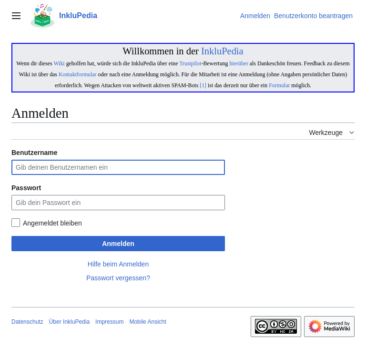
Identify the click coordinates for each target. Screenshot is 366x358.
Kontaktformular (78, 74)
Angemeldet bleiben (52, 223)
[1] (203, 85)
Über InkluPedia (69, 321)
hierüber (238, 63)
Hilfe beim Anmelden (118, 264)
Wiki (58, 63)
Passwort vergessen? (118, 278)
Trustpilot (190, 63)
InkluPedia (222, 51)
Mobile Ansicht (147, 321)
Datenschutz (27, 321)
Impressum (109, 321)
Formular (279, 85)
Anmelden (118, 243)
